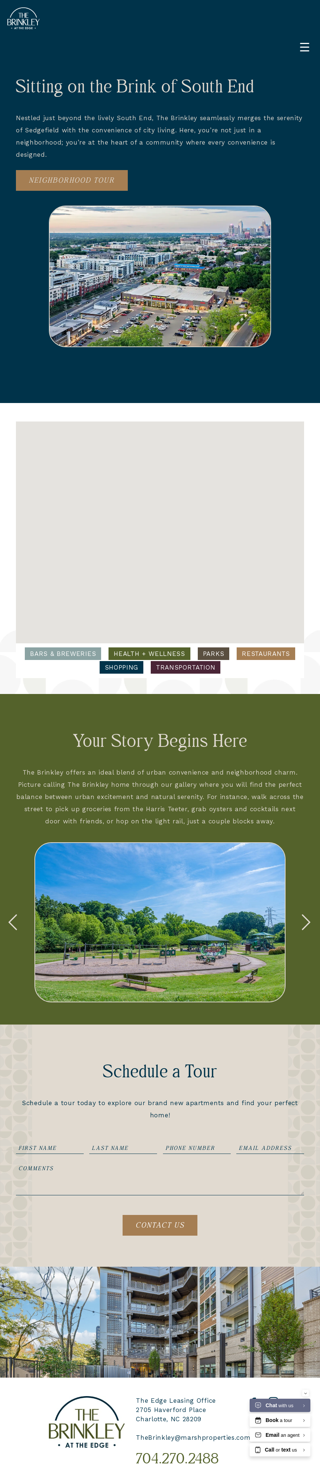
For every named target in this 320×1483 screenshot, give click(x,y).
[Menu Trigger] (305, 47)
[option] (160, 922)
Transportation (186, 667)
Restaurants (266, 653)
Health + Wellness (149, 653)
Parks (213, 653)
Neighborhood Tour (72, 180)
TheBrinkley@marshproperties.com (193, 1437)
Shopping (121, 667)
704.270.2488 (177, 1459)
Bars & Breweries (63, 653)
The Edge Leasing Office (176, 1400)
